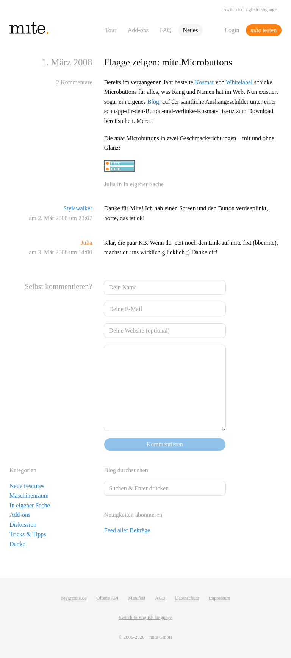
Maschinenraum (28, 495)
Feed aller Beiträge (127, 530)
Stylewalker (77, 208)
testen (263, 30)
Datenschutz (187, 598)
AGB (160, 598)
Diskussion (22, 524)
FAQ (166, 30)
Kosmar (204, 82)
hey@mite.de (73, 598)
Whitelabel (239, 82)
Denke (17, 544)
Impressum (219, 598)
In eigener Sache (143, 184)
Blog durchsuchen (126, 470)
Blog (153, 101)
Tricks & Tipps (27, 534)
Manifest (137, 598)
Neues (190, 30)
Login (232, 30)
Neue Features (26, 486)
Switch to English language (250, 9)
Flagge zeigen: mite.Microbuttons (168, 62)
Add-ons (138, 30)
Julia (86, 243)
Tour (110, 30)
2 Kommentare (74, 82)
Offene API (107, 598)
